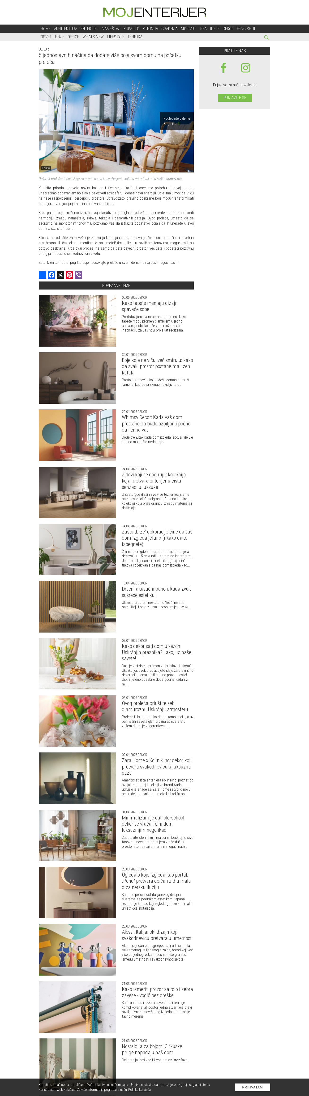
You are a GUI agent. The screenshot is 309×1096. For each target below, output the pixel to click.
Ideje (214, 28)
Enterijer (90, 28)
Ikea (203, 28)
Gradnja (169, 28)
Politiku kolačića (139, 1090)
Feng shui (246, 28)
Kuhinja (150, 28)
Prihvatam (252, 1087)
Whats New (93, 36)
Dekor (228, 28)
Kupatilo (131, 28)
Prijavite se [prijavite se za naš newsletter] (235, 97)
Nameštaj (111, 28)
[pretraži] (266, 38)
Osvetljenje (52, 36)
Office (73, 36)
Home (46, 28)
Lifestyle (115, 36)
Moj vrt (188, 28)
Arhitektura (65, 28)
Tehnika (135, 36)
